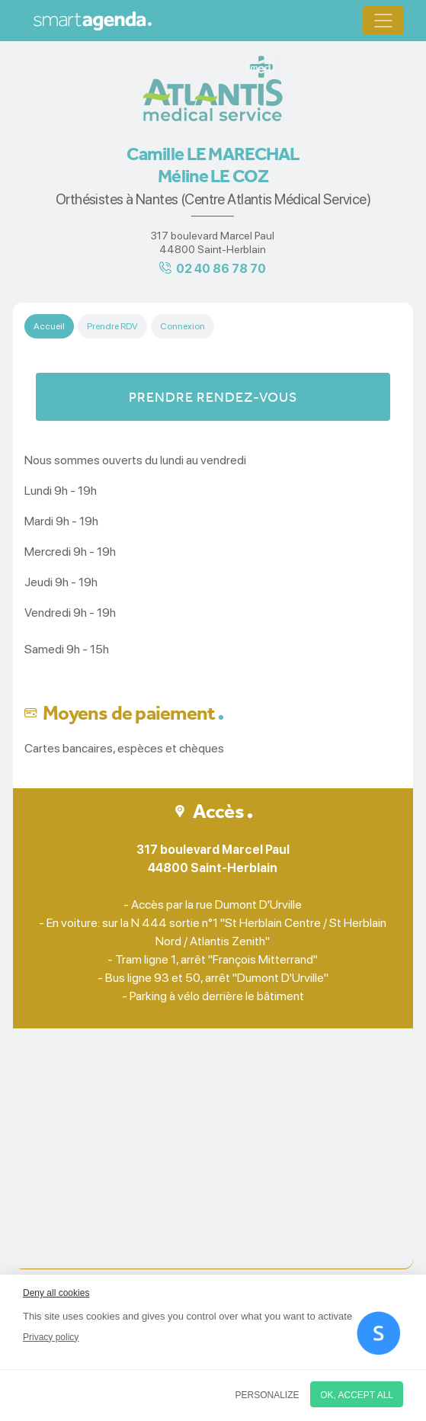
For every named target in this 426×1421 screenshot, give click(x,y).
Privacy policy (50, 1337)
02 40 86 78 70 (221, 268)
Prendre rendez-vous (213, 397)
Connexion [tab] (182, 326)
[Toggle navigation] (383, 20)
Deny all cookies (56, 1293)
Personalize (267, 1395)
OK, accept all (356, 1395)
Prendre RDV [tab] (112, 326)
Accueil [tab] (49, 326)
